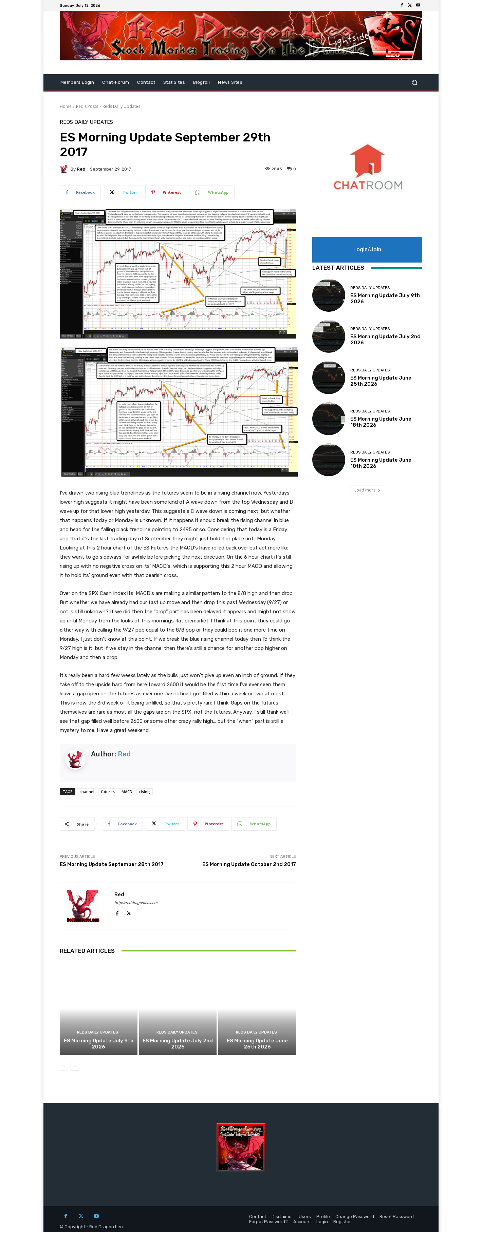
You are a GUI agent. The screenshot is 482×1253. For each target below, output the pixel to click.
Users (305, 1216)
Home (66, 106)
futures (108, 791)
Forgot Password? (268, 1221)
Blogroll (201, 82)
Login (322, 1221)
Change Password (354, 1216)
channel (86, 791)
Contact (146, 82)
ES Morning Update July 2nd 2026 (178, 1044)
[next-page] (75, 1066)
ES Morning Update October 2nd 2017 (249, 864)
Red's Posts (87, 106)
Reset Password (396, 1216)
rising (144, 791)
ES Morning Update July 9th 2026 (98, 1044)
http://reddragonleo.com (135, 903)
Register (342, 1221)
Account (302, 1221)
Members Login (77, 82)
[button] (414, 83)
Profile (323, 1216)
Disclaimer (282, 1216)
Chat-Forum (115, 82)
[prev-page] (64, 1066)
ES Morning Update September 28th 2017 (112, 864)
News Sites (230, 82)
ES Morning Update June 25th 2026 (257, 1044)
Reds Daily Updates (121, 106)
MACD (127, 791)
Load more (367, 490)
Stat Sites (174, 82)
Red (81, 169)
